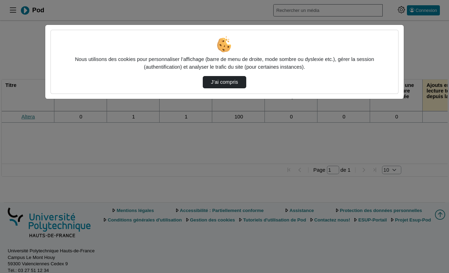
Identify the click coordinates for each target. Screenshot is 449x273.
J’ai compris (224, 82)
